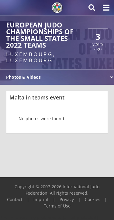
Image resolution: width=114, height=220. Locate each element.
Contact (14, 199)
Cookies (92, 199)
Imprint (41, 199)
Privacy (67, 199)
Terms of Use (57, 206)
